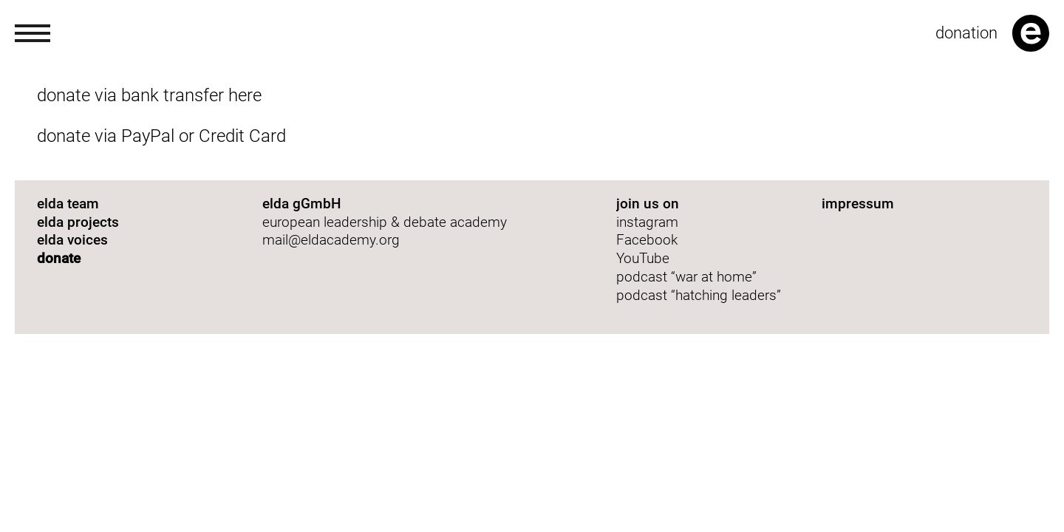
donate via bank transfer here (149, 95)
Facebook (647, 239)
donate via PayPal (105, 136)
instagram (647, 222)
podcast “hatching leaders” (698, 295)
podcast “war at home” (688, 276)
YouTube (642, 258)
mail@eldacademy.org (331, 239)
